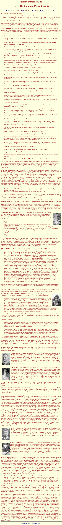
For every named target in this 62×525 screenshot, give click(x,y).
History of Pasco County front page (31, 523)
